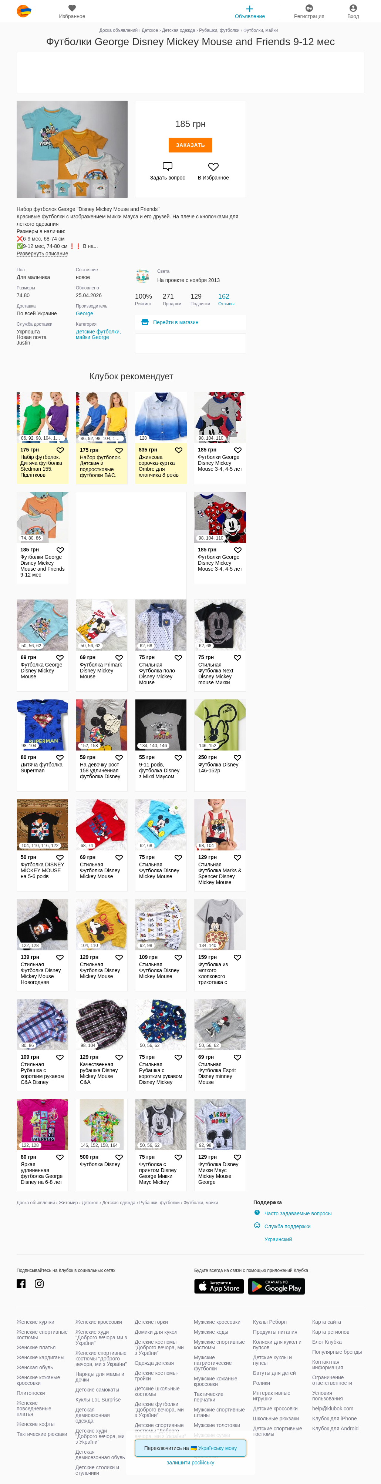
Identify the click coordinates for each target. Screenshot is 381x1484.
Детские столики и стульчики (97, 1470)
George (84, 313)
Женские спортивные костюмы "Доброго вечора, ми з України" (101, 1358)
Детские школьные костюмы (157, 1391)
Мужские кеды (211, 1332)
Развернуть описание (42, 253)
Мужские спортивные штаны (219, 1412)
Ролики (261, 1383)
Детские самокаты (97, 1390)
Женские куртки (35, 1322)
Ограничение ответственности (332, 1380)
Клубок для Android (335, 1428)
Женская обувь (35, 1367)
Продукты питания (275, 1332)
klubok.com (24, 11)
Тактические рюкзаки (42, 1434)
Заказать (190, 145)
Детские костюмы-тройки (156, 1375)
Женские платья (36, 1347)
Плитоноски (31, 1393)
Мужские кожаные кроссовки (215, 1381)
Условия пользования (327, 1395)
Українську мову (217, 1448)
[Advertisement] (190, 72)
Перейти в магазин (170, 322)
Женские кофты (36, 1424)
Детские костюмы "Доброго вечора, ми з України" (159, 1347)
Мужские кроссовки (217, 1322)
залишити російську (190, 1462)
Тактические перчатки (208, 1397)
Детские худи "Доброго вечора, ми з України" (100, 1436)
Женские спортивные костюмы (42, 1334)
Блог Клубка (327, 1342)
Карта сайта (326, 1322)
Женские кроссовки (98, 1322)
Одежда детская (154, 1363)
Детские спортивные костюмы (277, 1431)
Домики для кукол (156, 1332)
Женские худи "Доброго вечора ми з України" (101, 1337)
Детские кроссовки (275, 1408)
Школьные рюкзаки (276, 1418)
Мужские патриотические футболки (213, 1362)
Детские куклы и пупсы (272, 1360)
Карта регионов (331, 1332)
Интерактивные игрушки (271, 1395)
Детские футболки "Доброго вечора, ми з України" (159, 1409)
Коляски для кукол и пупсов (277, 1344)
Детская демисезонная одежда (92, 1415)
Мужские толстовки (217, 1425)
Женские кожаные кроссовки (38, 1380)
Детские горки (151, 1322)
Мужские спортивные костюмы (219, 1344)
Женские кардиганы (40, 1357)
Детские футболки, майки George (98, 334)
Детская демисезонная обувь (100, 1454)
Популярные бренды (337, 1352)
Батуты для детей (274, 1373)
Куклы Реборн (270, 1322)
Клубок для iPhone (334, 1418)
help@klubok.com (333, 1408)
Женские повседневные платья (34, 1408)
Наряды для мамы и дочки (99, 1377)
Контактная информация (327, 1364)
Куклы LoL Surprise (98, 1400)
